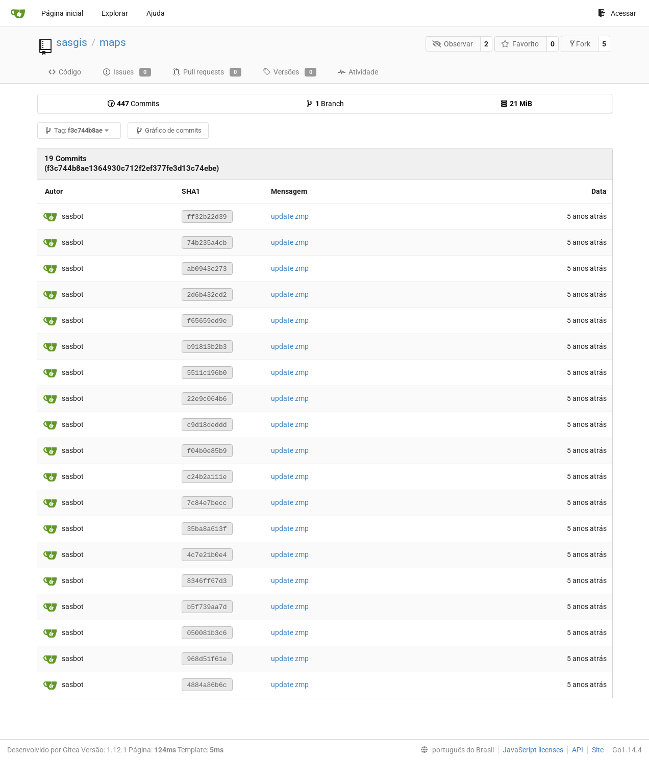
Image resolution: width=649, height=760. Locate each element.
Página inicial (62, 13)
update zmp (290, 216)
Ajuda (155, 13)
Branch (325, 103)
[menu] (455, 750)
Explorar (115, 13)
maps (112, 42)
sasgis (71, 42)
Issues (127, 72)
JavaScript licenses (533, 750)
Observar (452, 44)
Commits (133, 103)
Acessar (617, 13)
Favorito (520, 44)
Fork (579, 43)
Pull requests (206, 72)
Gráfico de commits (168, 130)
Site (598, 750)
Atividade (358, 72)
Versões (289, 72)
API (577, 750)
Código (64, 72)
